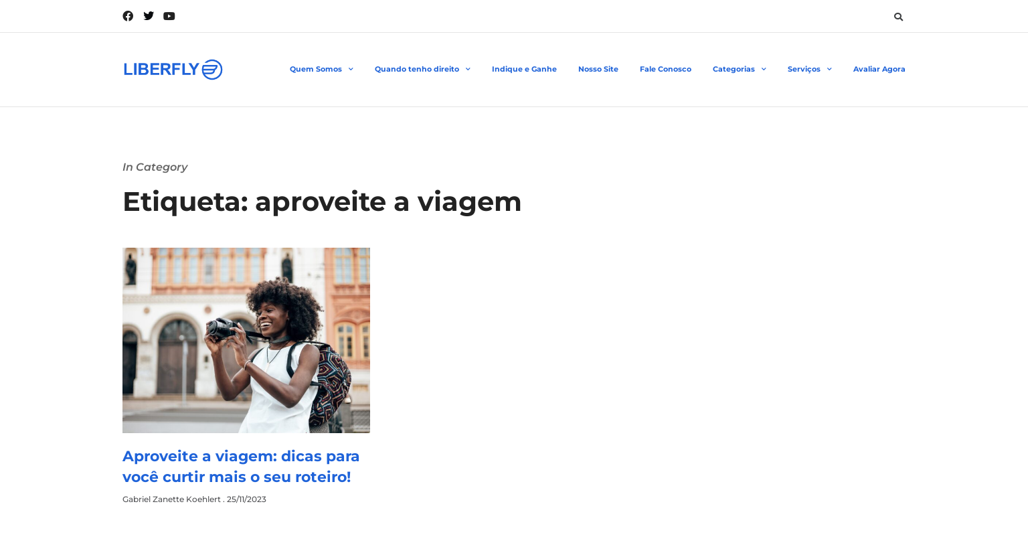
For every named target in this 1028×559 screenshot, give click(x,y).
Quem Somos (321, 69)
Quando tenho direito (422, 69)
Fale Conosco (665, 69)
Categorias (739, 69)
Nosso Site (598, 69)
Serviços (810, 69)
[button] (898, 16)
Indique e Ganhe (524, 69)
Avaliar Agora (879, 69)
